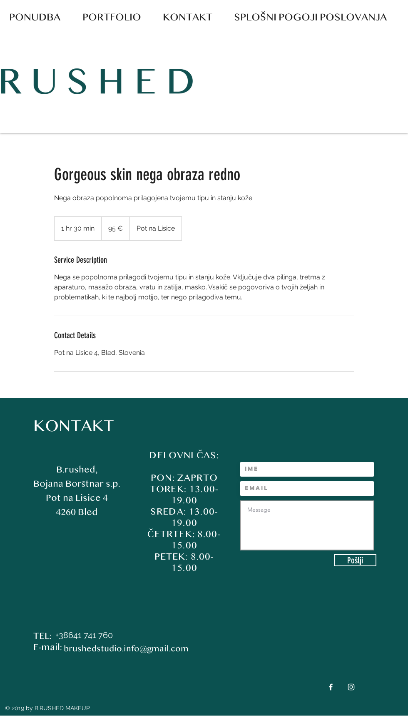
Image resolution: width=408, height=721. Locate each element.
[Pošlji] (355, 560)
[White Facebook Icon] (330, 687)
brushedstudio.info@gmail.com (126, 649)
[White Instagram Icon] (351, 687)
